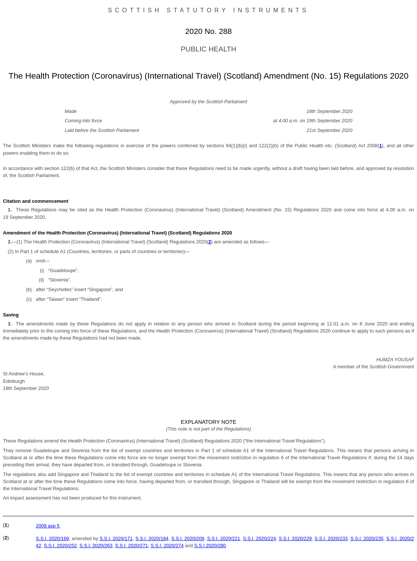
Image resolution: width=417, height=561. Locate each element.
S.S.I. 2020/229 (295, 538)
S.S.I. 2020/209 (188, 538)
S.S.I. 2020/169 (52, 538)
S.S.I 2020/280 (210, 545)
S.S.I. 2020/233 (331, 538)
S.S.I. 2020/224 (259, 538)
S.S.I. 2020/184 (152, 538)
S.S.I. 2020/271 (131, 545)
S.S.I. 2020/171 (116, 538)
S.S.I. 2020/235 (367, 538)
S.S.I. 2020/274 (167, 545)
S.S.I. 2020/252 (60, 545)
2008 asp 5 (47, 526)
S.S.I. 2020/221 (223, 538)
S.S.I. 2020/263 (96, 545)
